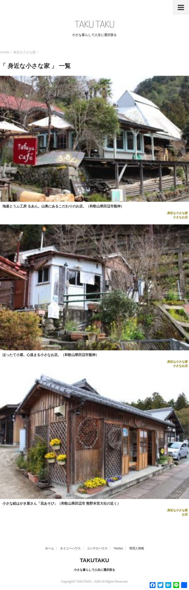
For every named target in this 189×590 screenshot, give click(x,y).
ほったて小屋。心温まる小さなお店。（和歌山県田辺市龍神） (50, 355)
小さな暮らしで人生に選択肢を (94, 570)
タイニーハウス (70, 548)
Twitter (118, 548)
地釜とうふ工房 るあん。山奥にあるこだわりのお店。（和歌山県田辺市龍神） (63, 206)
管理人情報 (136, 548)
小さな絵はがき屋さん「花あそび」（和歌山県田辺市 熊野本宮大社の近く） (61, 503)
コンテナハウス (97, 548)
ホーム (49, 548)
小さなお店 (180, 217)
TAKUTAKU (94, 560)
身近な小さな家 (177, 213)
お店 (185, 514)
